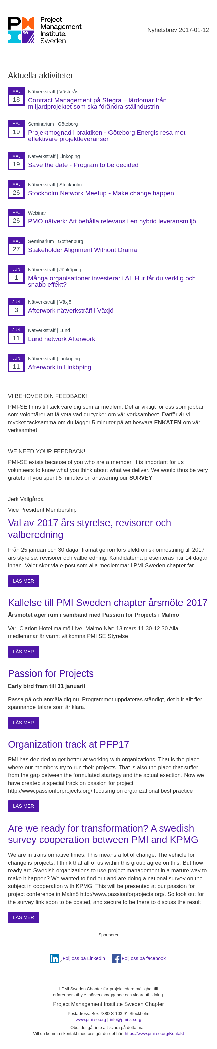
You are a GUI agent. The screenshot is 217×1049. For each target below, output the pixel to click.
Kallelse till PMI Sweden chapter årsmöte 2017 (107, 602)
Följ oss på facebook (144, 958)
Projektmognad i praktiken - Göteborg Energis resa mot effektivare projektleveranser (106, 135)
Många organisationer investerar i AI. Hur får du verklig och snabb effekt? (112, 281)
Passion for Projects (51, 673)
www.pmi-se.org (91, 1019)
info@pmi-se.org (125, 1019)
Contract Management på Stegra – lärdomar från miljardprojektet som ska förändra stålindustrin (97, 103)
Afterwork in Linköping (59, 367)
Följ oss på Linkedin (84, 958)
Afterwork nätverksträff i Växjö (71, 310)
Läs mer (23, 581)
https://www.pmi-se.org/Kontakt (154, 1033)
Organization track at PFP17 (68, 744)
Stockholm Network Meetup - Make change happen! (102, 193)
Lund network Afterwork (61, 338)
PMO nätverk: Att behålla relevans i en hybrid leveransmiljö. (113, 221)
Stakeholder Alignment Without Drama (82, 249)
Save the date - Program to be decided (83, 164)
